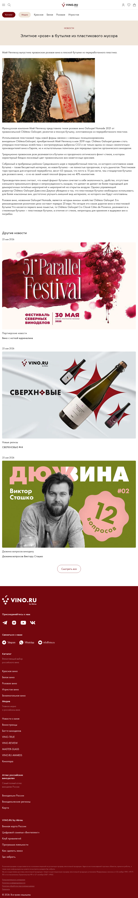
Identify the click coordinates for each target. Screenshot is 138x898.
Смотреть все (69, 569)
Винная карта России (14, 826)
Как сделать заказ (12, 850)
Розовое (60, 14)
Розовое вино (9, 683)
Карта (5, 807)
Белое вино (8, 677)
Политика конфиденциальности (13, 883)
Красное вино (10, 671)
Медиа (24, 14)
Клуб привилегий (11, 838)
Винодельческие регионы (16, 801)
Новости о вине (10, 718)
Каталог (8, 14)
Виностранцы (9, 724)
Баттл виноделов (11, 731)
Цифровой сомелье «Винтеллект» (21, 832)
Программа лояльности (15, 844)
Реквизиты (6, 889)
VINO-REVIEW (10, 743)
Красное (38, 14)
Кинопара (7, 761)
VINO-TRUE (8, 737)
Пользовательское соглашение (13, 880)
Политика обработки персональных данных (18, 886)
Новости (69, 28)
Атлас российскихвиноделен (12, 777)
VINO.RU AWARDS (12, 755)
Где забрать (9, 856)
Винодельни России (13, 795)
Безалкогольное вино (14, 695)
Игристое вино (10, 689)
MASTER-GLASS (10, 749)
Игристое (73, 14)
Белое (50, 14)
